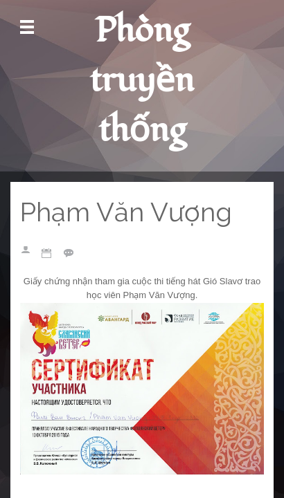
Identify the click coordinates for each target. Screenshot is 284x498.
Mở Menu (27, 27)
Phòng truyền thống (142, 80)
